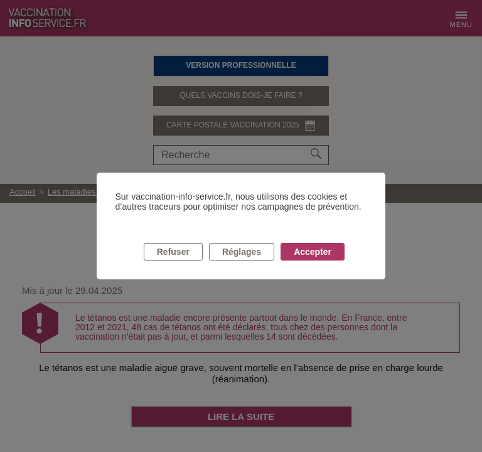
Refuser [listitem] (173, 252)
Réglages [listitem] (241, 252)
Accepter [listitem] (312, 252)
